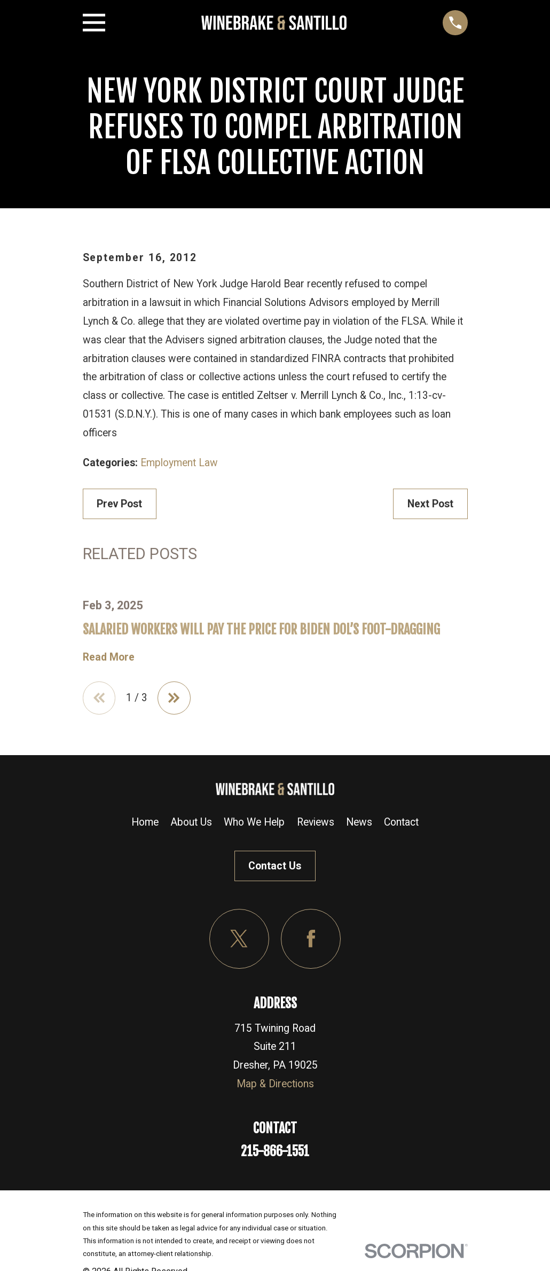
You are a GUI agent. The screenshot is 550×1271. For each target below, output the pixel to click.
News (359, 822)
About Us (191, 822)
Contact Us (274, 866)
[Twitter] (239, 939)
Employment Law (179, 463)
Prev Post (119, 504)
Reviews (315, 822)
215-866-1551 (275, 1151)
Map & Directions (275, 1084)
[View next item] (174, 698)
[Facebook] (311, 939)
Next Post (430, 504)
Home (145, 822)
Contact (401, 822)
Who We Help (254, 822)
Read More (109, 657)
